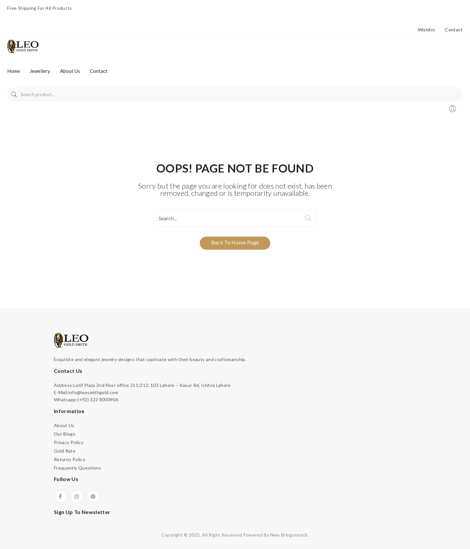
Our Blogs (64, 434)
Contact (453, 29)
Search (14, 94)
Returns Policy (69, 459)
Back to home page (235, 242)
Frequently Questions (77, 468)
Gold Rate (64, 451)
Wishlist (426, 29)
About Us (64, 425)
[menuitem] (13, 71)
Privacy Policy (68, 442)
